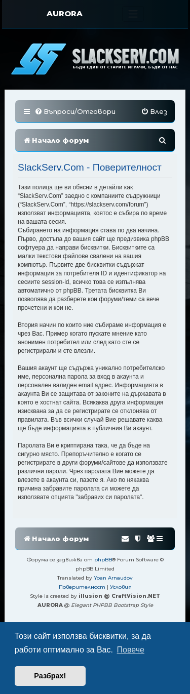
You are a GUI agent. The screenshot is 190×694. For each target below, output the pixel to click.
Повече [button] (130, 649)
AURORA (65, 13)
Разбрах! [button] (50, 676)
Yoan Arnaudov (113, 578)
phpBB (103, 559)
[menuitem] (75, 111)
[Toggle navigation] (133, 14)
